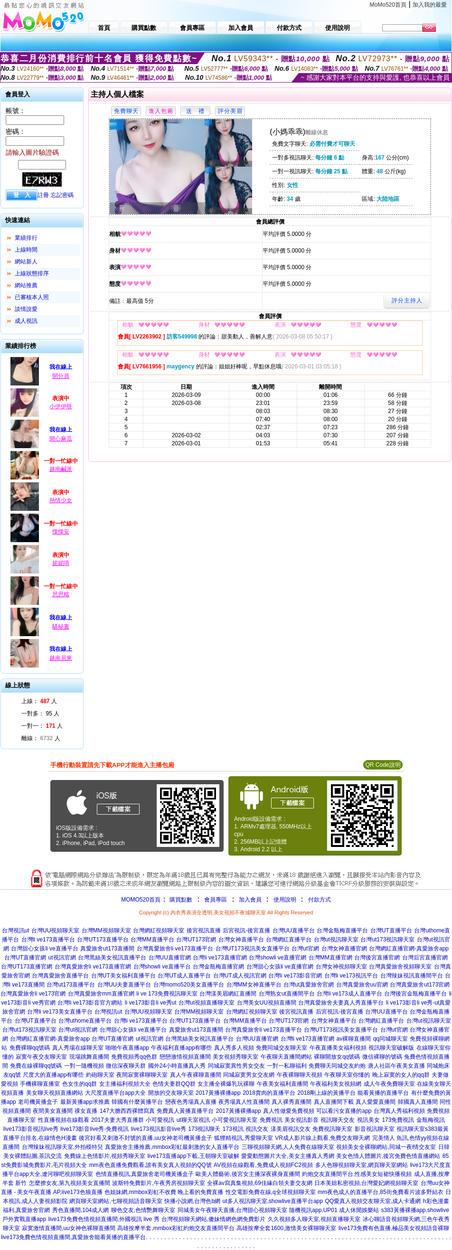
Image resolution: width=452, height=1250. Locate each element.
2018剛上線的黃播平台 (326, 1093)
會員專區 (215, 899)
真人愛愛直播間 (376, 1102)
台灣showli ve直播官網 (277, 957)
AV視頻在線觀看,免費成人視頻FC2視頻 (263, 1165)
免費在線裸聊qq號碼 (36, 1065)
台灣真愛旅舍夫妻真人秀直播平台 (341, 1002)
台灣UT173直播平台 (102, 939)
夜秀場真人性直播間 (244, 1102)
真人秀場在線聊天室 (78, 1047)
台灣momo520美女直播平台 (188, 984)
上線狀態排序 (32, 273)
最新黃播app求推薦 (85, 1102)
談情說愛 (26, 309)
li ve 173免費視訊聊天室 (167, 993)
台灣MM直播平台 (152, 939)
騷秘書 (60, 626)
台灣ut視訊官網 (77, 1029)
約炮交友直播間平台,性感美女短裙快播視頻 (357, 1174)
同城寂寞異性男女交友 (236, 1065)
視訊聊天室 (410, 1129)
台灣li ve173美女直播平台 (59, 1011)
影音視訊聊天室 (375, 1129)
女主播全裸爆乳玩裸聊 (226, 1084)
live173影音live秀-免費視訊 (94, 1129)
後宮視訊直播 (204, 930)
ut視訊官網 (62, 957)
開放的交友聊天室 (171, 1093)
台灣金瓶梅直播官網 (218, 966)
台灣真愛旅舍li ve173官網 (33, 993)
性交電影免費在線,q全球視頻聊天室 (271, 1192)
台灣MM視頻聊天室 (106, 930)
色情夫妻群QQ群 (174, 1084)
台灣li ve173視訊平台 (351, 975)
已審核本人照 (32, 297)
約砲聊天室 (100, 1074)
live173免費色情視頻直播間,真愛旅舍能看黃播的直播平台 (73, 1237)
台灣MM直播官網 (330, 957)
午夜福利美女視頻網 (335, 1084)
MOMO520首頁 (140, 899)
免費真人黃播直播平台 (185, 1111)
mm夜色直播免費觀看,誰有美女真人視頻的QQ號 (150, 1165)
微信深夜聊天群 (126, 1065)
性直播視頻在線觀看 (63, 1120)
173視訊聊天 (204, 1129)
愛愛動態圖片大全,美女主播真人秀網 (287, 1156)
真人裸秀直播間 (291, 1102)
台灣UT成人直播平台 (184, 975)
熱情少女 (60, 500)
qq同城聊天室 (390, 1038)
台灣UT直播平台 (391, 930)
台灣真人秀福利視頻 (399, 1111)
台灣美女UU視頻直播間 (266, 1002)
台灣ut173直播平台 (71, 984)
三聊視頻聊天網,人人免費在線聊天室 (288, 1147)
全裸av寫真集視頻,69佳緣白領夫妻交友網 (259, 1183)
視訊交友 (256, 1129)
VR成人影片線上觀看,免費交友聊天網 (322, 1138)
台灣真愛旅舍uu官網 (362, 984)
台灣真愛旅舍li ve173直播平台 (175, 948)
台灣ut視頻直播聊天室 (207, 1002)
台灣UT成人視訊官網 (239, 975)
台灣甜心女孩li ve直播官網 (279, 966)
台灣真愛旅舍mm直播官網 (101, 993)
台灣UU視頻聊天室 (55, 930)
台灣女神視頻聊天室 (341, 966)
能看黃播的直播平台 (383, 1093)
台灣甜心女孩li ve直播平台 (44, 948)
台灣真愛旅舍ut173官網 (420, 984)
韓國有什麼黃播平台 (137, 1102)
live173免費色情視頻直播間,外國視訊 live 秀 (104, 1219)
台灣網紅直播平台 (288, 939)
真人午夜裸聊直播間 (195, 1074)
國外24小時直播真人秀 (177, 1065)
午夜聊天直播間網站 (286, 1056)
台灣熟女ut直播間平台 (287, 993)
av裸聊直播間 (353, 1038)
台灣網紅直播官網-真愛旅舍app (409, 948)
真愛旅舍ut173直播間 (107, 948)
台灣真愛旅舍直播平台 (60, 975)
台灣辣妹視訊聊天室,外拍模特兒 (62, 1147)
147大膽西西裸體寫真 (127, 1111)
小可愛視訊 (160, 1120)
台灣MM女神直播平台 (254, 984)
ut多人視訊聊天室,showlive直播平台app (273, 1201)
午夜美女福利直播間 (282, 1084)
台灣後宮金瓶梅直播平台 (415, 993)
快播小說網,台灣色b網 (192, 1201)
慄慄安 (60, 531)
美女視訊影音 (301, 1120)
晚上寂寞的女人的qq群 (401, 1074)
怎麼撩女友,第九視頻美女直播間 (69, 1183)
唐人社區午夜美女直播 (396, 1065)
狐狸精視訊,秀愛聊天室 (243, 1138)
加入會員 (250, 899)
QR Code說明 (382, 764)
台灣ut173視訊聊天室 (387, 939)
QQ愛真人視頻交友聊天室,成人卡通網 (373, 1201)
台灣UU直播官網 (170, 957)
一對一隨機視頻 (84, 1065)
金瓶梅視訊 (430, 1120)
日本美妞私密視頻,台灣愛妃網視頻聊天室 (366, 1183)
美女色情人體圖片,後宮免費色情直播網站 (388, 1156)
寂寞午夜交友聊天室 (41, 1056)
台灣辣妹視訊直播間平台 (411, 975)
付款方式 (319, 899)
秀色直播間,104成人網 (80, 1210)
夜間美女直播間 (53, 1111)
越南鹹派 (60, 469)
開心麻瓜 (60, 438)
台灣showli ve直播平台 (162, 966)
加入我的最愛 (430, 4)
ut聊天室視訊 (193, 1120)
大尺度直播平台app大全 (115, 1093)
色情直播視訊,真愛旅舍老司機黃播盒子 (144, 1174)
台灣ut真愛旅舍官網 (308, 984)
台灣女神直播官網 (344, 948)
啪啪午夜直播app (127, 1047)
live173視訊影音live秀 (158, 1129)
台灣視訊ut (15, 930)
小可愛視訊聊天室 (234, 1120)
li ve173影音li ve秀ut (151, 1002)
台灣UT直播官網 (25, 957)
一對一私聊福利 (287, 1065)
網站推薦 (26, 285)
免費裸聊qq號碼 (29, 1047)
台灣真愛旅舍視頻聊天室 (400, 966)
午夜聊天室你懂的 (347, 1074)
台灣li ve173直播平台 (48, 939)
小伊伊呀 (60, 406)
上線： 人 (39, 701)
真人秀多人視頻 (234, 1047)
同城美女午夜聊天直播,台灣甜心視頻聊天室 (232, 1210)
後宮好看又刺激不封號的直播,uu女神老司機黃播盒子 (145, 1138)
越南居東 (60, 658)
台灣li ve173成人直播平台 (349, 993)
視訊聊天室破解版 (391, 1047)
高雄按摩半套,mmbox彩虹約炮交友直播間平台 (176, 1228)
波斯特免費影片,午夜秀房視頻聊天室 (158, 1183)
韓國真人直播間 (418, 1102)
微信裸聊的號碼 (382, 1056)
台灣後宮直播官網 (377, 957)
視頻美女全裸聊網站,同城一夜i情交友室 (386, 1147)
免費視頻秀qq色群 (134, 1056)
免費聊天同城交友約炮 (337, 1065)
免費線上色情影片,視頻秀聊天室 (104, 1156)
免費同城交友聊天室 (281, 1047)
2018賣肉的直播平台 (269, 1093)
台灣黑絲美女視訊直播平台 (112, 957)
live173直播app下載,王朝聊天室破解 (193, 1156)
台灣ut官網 (305, 948)
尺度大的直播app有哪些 (53, 1074)
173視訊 (233, 1129)
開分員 (60, 376)
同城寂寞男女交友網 (248, 1074)
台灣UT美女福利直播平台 (123, 975)
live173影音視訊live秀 (30, 1129)
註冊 (43, 195)
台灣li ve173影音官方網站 (89, 1002)
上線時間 (26, 249)
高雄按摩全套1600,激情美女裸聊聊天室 (286, 1228)
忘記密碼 (62, 195)
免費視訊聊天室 (332, 1129)
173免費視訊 (398, 1120)
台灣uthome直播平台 (85, 1020)
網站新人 (26, 261)
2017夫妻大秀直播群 (117, 1120)
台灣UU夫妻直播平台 (124, 984)
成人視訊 (26, 321)
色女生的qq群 (79, 1084)
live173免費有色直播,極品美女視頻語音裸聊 (394, 1228)
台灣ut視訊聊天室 (336, 939)
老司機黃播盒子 (38, 1102)
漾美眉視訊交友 (291, 1129)
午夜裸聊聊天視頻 (299, 1074)
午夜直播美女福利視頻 (338, 1047)
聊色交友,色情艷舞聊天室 (143, 1210)
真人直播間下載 (334, 1102)
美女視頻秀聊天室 (235, 1056)
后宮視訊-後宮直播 (246, 930)
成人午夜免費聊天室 (389, 1084)
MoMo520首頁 (388, 4)
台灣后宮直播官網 (425, 957)
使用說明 (284, 899)
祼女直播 (86, 1111)
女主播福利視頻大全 (125, 1084)
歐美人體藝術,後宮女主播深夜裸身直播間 (248, 1174)
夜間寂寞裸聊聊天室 (142, 1074)
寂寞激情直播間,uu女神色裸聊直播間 (68, 1228)
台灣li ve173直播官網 (219, 957)
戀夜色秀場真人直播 (191, 1102)
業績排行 (26, 238)
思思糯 (60, 594)
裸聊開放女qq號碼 (337, 1056)
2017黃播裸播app (218, 1093)
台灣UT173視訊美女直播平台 (253, 948)
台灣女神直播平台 (241, 939)
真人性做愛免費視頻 (288, 1111)
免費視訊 (271, 1120)
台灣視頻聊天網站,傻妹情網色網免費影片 (213, 1219)
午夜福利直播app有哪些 (181, 1047)
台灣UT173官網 (196, 939)
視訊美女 (368, 1120)
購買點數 (180, 899)
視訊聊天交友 (337, 1120)
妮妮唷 (60, 563)
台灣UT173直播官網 (26, 966)
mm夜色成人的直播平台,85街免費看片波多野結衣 (380, 1192)
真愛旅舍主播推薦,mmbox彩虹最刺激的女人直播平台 (172, 1147)
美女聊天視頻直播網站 (54, 1093)
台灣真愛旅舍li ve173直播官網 (93, 966)
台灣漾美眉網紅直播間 (227, 993)
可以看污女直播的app (343, 1111)
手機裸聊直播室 (40, 1084)
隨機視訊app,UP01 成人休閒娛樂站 (334, 1210)
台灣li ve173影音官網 (295, 975)
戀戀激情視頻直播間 (185, 1056)
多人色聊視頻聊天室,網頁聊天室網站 (361, 1165)
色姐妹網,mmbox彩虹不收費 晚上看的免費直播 (163, 1192)
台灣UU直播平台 (294, 930)
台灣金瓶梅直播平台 (342, 930)
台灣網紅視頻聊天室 (158, 930)
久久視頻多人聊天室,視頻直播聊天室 (314, 1219)
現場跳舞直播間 (89, 1056)
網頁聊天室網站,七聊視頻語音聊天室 (115, 1201)
